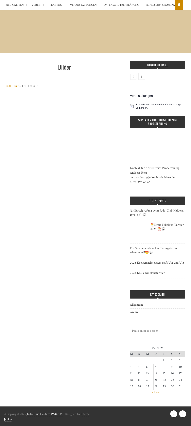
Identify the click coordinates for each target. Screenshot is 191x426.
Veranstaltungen (83, 5)
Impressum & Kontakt (161, 5)
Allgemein (136, 305)
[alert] (160, 106)
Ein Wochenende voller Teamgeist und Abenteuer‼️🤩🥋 (154, 250)
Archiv (134, 312)
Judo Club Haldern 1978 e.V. (45, 414)
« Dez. (156, 392)
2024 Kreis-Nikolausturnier (147, 273)
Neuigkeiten (15, 5)
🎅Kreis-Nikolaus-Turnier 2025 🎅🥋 (167, 227)
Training (55, 5)
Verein (36, 5)
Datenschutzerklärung (121, 5)
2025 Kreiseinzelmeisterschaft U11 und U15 (157, 263)
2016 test (12, 86)
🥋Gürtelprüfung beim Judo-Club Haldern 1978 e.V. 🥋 (156, 213)
